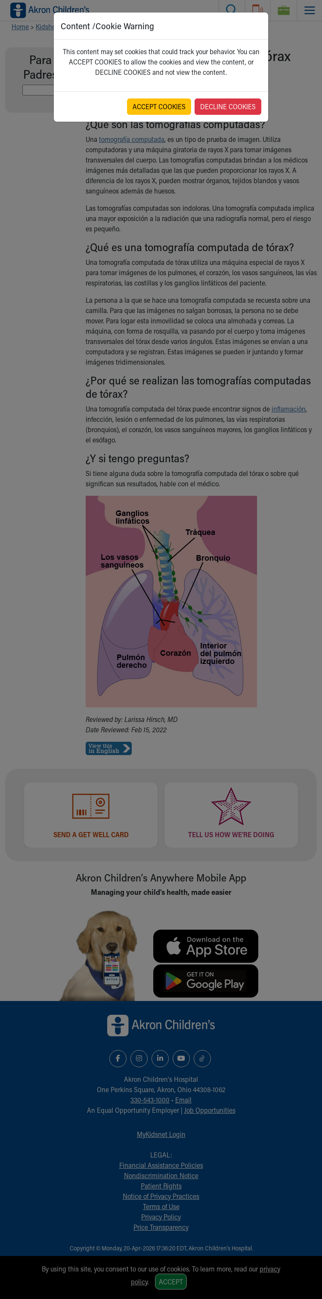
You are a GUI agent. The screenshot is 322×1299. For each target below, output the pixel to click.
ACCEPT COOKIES (159, 106)
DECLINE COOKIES (228, 106)
